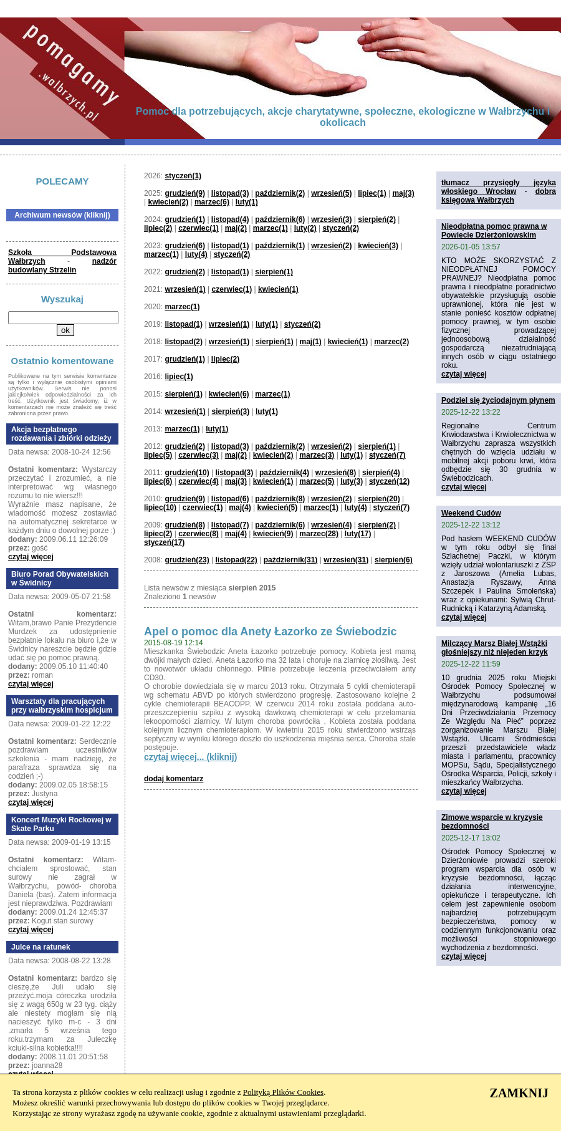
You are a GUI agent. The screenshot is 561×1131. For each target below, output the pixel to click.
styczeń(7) (387, 455)
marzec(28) (318, 533)
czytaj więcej (31, 556)
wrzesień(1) (185, 289)
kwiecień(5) (277, 507)
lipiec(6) (158, 481)
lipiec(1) (372, 193)
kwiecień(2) (168, 202)
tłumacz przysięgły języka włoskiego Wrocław (498, 187)
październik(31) (291, 560)
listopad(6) (230, 498)
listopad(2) (184, 341)
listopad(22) (236, 560)
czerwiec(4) (198, 481)
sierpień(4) (381, 472)
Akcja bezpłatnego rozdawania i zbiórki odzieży (61, 434)
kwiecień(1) (278, 289)
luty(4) (196, 254)
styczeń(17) (164, 542)
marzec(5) (316, 481)
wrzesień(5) (331, 193)
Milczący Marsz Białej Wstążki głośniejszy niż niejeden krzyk (494, 648)
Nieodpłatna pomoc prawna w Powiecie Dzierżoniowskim (494, 230)
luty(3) (351, 481)
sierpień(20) (379, 498)
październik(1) (280, 245)
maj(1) (310, 341)
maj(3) (403, 193)
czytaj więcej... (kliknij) (190, 757)
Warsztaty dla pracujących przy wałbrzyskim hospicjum (62, 706)
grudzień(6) (185, 245)
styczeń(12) (389, 481)
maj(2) (236, 228)
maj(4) (240, 507)
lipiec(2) (158, 228)
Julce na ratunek (40, 947)
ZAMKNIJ (519, 1093)
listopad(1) (230, 245)
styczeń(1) (183, 175)
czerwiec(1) (198, 228)
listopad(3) (230, 193)
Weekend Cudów (471, 513)
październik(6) (280, 219)
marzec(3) (316, 455)
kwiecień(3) (378, 245)
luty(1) (247, 202)
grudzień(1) (185, 219)
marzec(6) (211, 202)
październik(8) (280, 498)
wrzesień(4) (331, 525)
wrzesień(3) (331, 219)
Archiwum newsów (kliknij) (62, 215)
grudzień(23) (187, 560)
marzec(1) (270, 228)
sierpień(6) (394, 560)
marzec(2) (391, 341)
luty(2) (305, 228)
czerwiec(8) (198, 533)
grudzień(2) (185, 271)
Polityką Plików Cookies (283, 1092)
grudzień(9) (185, 193)
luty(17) (358, 533)
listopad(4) (230, 219)
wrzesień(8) (335, 472)
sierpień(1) (274, 271)
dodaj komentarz (173, 778)
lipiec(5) (158, 455)
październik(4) (284, 472)
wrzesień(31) (346, 560)
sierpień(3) (231, 411)
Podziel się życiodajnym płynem (498, 400)
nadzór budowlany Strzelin (62, 265)
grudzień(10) (187, 472)
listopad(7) (230, 525)
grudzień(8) (185, 525)
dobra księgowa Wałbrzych (498, 196)
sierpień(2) (377, 219)
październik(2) (280, 193)
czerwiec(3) (198, 455)
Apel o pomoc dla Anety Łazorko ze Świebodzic (270, 631)
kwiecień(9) (273, 533)
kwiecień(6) (229, 394)
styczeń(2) (340, 228)
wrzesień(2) (331, 245)
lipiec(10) (160, 507)
